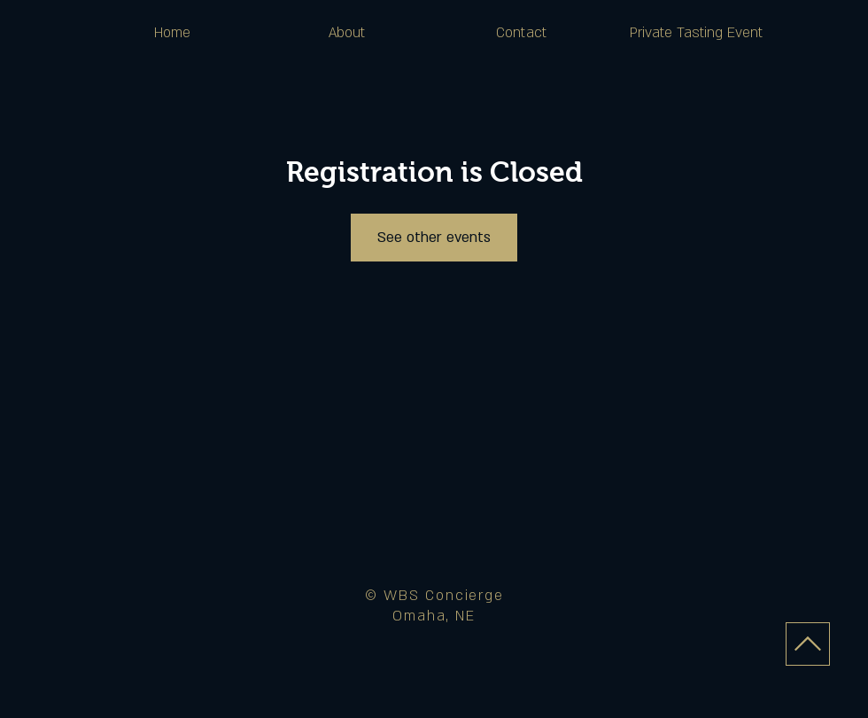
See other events (434, 237)
